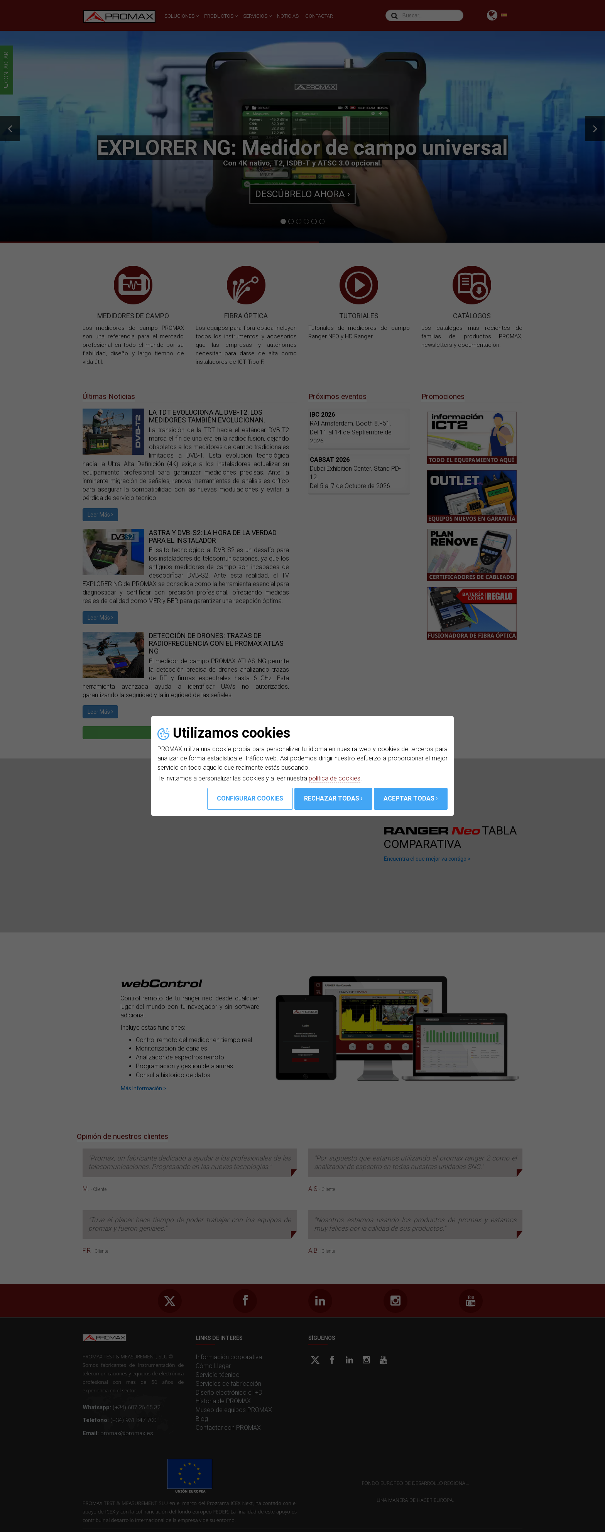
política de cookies (334, 778)
